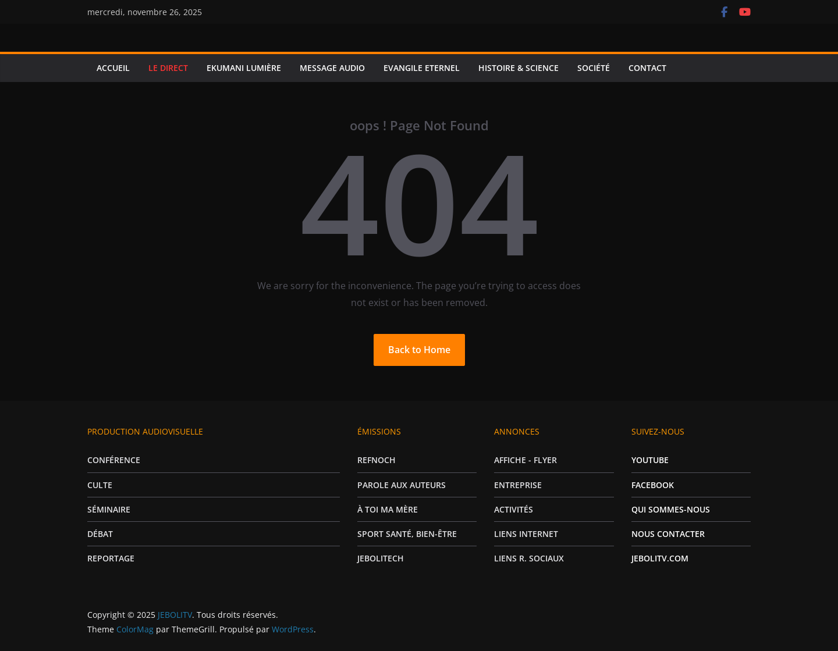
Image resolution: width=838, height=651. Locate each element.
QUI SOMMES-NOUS (670, 509)
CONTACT (647, 67)
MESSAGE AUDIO (332, 67)
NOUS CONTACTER (668, 533)
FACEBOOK (652, 484)
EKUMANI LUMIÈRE (244, 67)
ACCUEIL (113, 67)
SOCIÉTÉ (593, 67)
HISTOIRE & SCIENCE (518, 67)
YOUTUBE (650, 459)
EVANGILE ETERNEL (422, 67)
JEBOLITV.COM (659, 558)
